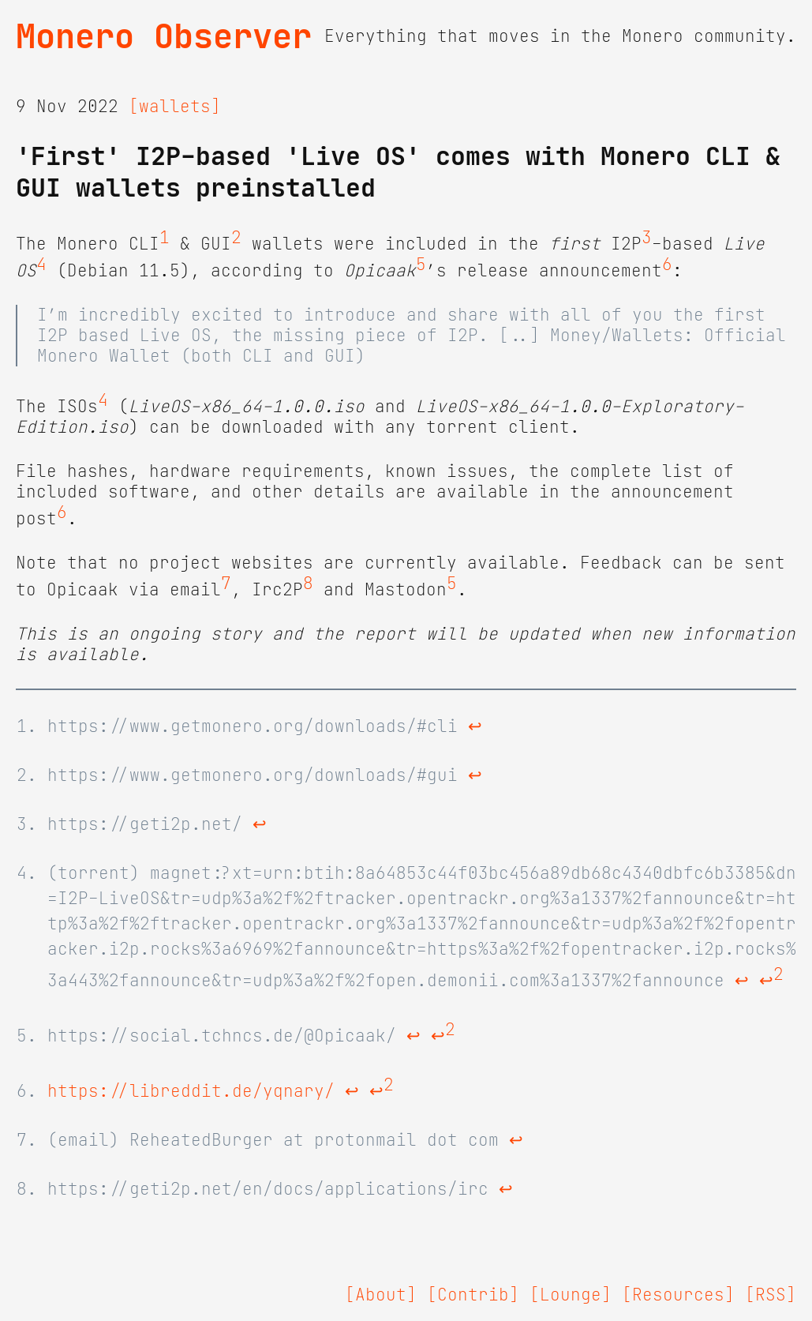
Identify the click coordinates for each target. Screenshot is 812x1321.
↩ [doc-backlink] (475, 726)
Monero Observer (164, 36)
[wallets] (175, 106)
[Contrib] (473, 1295)
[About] (381, 1295)
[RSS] (770, 1295)
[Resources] (678, 1295)
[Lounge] (570, 1295)
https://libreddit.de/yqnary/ (191, 1091)
